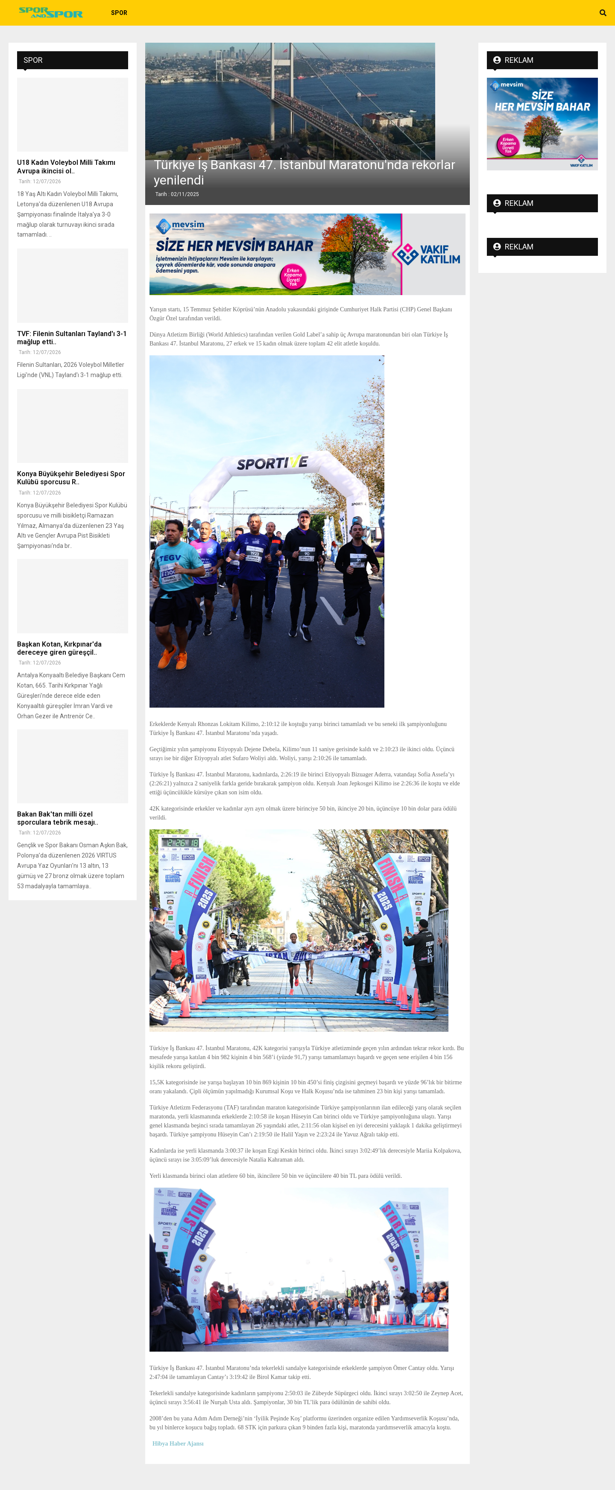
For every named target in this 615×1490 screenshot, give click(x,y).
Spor (119, 12)
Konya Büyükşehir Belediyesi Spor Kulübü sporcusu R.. (71, 478)
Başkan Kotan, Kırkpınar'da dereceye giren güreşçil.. (59, 648)
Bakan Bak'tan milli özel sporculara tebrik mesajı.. (57, 818)
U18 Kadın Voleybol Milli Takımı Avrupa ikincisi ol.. (66, 166)
